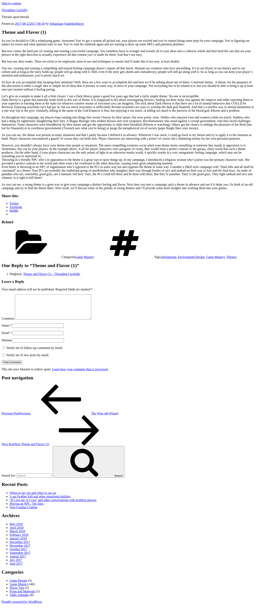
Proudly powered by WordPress (22, 606)
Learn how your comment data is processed (80, 374)
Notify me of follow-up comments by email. (34, 352)
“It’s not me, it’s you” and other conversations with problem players (53, 505)
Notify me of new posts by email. (27, 360)
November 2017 (20, 550)
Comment (8, 323)
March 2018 (17, 536)
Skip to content (11, 3)
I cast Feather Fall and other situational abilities (40, 501)
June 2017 (16, 568)
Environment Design (191, 257)
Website (7, 345)
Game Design (18, 585)
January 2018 (18, 543)
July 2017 (16, 564)
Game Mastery (84, 257)
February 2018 (19, 539)
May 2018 (16, 529)
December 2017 (20, 546)
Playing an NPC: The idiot (26, 508)
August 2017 (18, 561)
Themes (231, 257)
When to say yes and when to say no (33, 497)
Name (7, 330)
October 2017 (18, 554)
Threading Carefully (15, 10)
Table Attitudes (19, 599)
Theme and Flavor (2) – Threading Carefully (51, 274)
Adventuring (168, 257)
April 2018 (17, 532)
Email (7, 337)
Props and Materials (22, 596)
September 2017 (20, 557)
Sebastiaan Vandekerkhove (67, 23)
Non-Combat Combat (23, 512)
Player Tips (17, 592)
